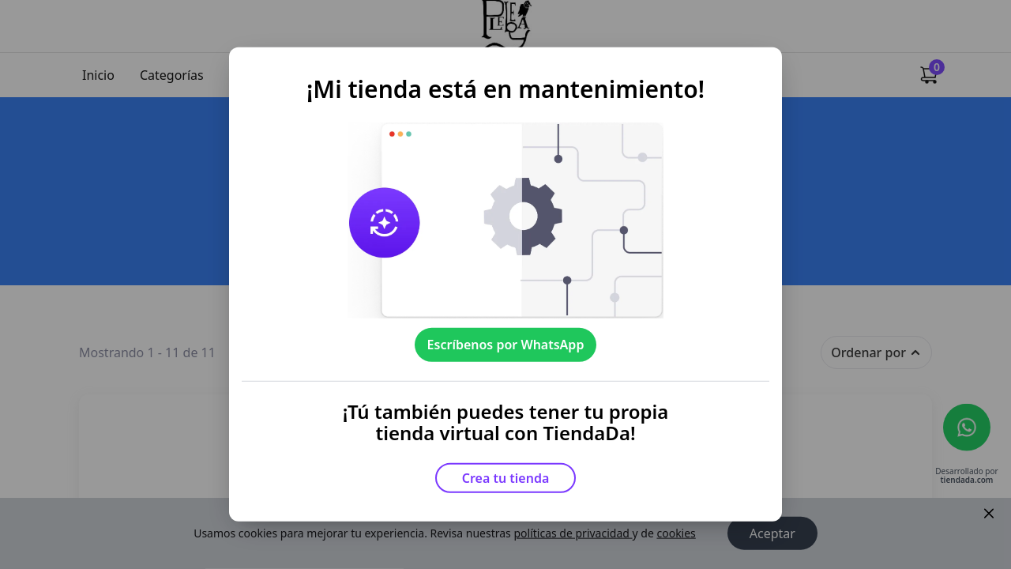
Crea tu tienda (506, 478)
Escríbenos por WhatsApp (505, 344)
